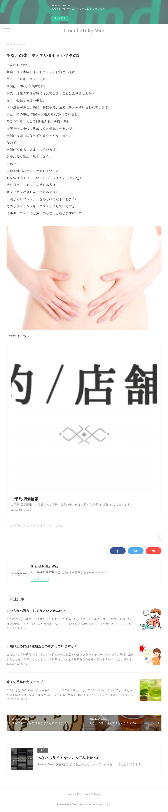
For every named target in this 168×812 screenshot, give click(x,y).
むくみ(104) (28, 525)
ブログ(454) (55, 525)
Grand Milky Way (84, 30)
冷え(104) (41, 525)
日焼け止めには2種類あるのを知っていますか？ (42, 646)
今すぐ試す (59, 18)
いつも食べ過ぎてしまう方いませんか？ (36, 610)
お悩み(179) (13, 525)
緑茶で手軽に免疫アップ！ (26, 682)
